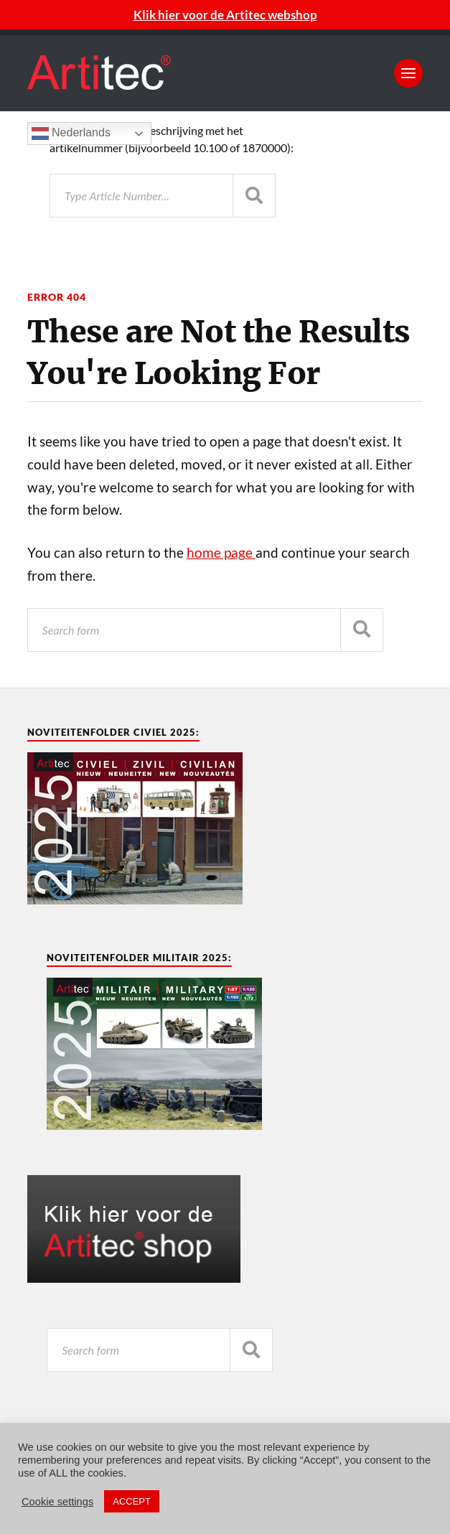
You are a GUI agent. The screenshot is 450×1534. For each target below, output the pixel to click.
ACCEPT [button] (132, 1501)
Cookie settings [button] (57, 1501)
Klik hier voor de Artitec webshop (225, 14)
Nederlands (71, 133)
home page (221, 553)
